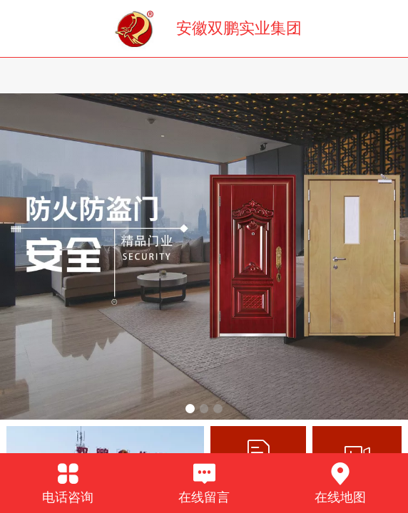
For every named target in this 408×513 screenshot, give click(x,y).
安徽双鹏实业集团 (239, 28)
